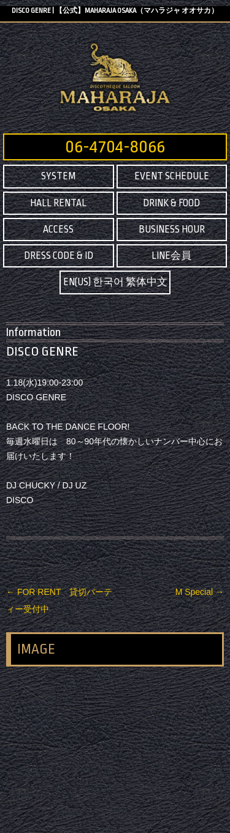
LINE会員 (171, 255)
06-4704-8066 (115, 147)
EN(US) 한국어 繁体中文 (115, 282)
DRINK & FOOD (171, 203)
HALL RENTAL (58, 203)
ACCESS (58, 229)
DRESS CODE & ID (58, 255)
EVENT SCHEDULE (171, 176)
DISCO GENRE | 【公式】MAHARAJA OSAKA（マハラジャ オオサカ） (115, 11)
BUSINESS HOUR (172, 229)
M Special (199, 592)
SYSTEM (58, 176)
